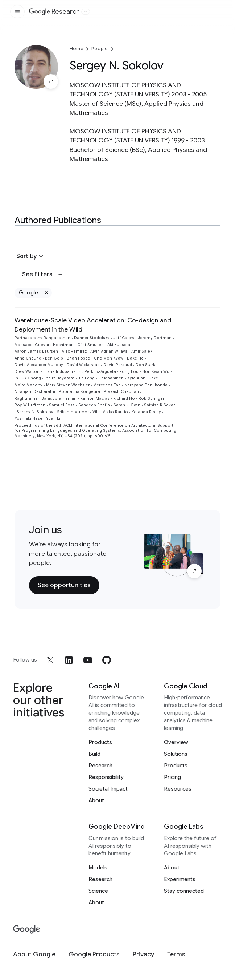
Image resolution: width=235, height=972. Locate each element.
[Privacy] (143, 954)
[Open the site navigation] (17, 11)
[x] (50, 660)
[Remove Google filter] (46, 292)
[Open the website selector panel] (85, 12)
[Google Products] (94, 954)
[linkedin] (69, 660)
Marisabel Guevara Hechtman (44, 344)
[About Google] (34, 954)
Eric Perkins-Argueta (96, 371)
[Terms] (176, 954)
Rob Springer (151, 398)
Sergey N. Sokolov (35, 412)
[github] (106, 660)
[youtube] (87, 660)
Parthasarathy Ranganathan (42, 338)
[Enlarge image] (51, 81)
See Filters (42, 274)
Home (76, 48)
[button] (31, 256)
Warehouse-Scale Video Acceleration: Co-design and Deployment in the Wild (93, 324)
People (99, 48)
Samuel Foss (62, 405)
